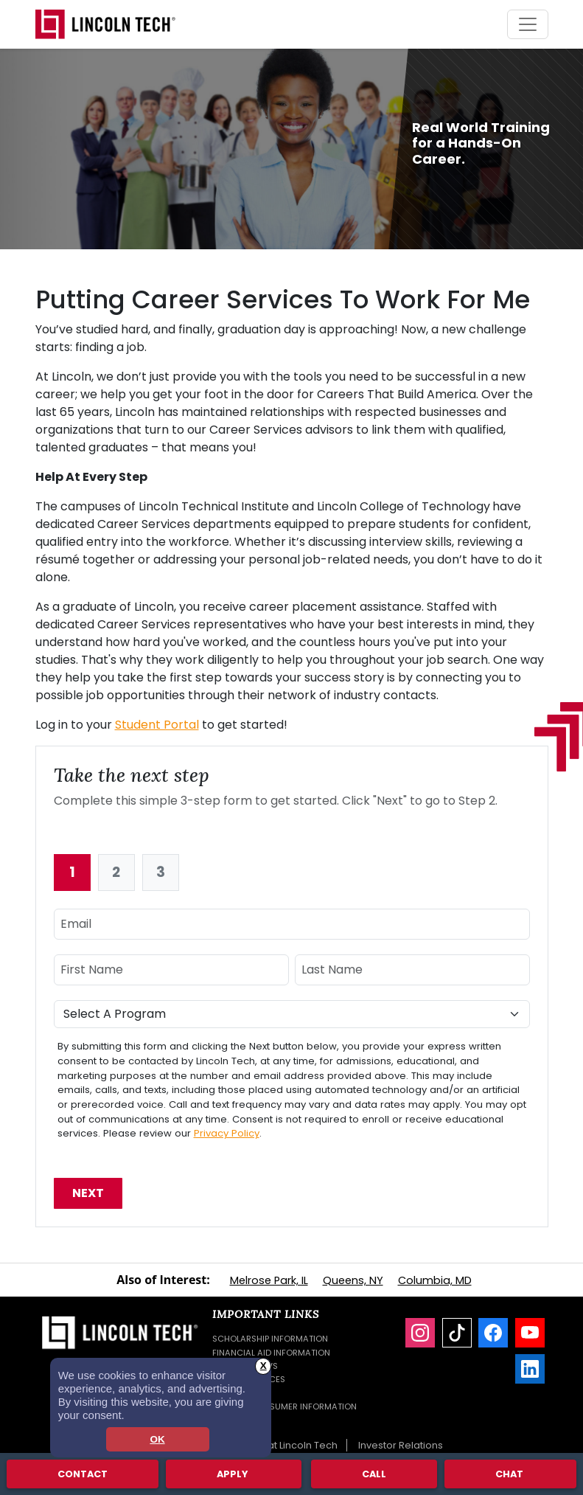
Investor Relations (400, 1445)
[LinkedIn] (530, 1369)
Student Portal (157, 724)
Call (373, 1473)
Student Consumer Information (284, 1406)
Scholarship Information (270, 1339)
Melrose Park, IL (269, 1280)
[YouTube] (530, 1332)
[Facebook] (493, 1332)
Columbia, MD (435, 1280)
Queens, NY (353, 1280)
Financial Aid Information (271, 1353)
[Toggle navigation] (527, 24)
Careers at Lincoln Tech (282, 1445)
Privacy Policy (226, 1133)
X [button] (263, 1365)
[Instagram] (420, 1332)
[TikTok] (457, 1332)
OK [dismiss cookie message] (157, 1439)
